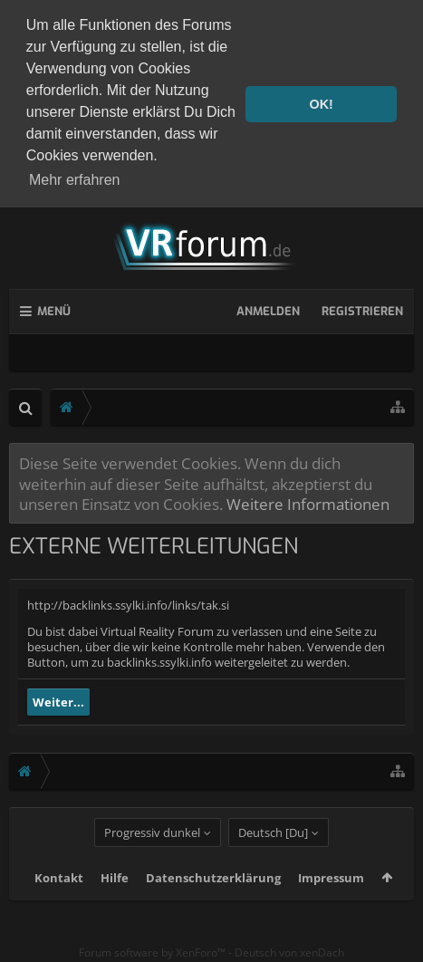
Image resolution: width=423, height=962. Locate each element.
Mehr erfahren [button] (74, 180)
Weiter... (58, 697)
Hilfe (115, 900)
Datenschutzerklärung (213, 900)
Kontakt (58, 900)
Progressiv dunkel (152, 855)
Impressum (331, 900)
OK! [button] (320, 104)
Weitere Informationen (307, 499)
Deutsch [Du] (273, 855)
